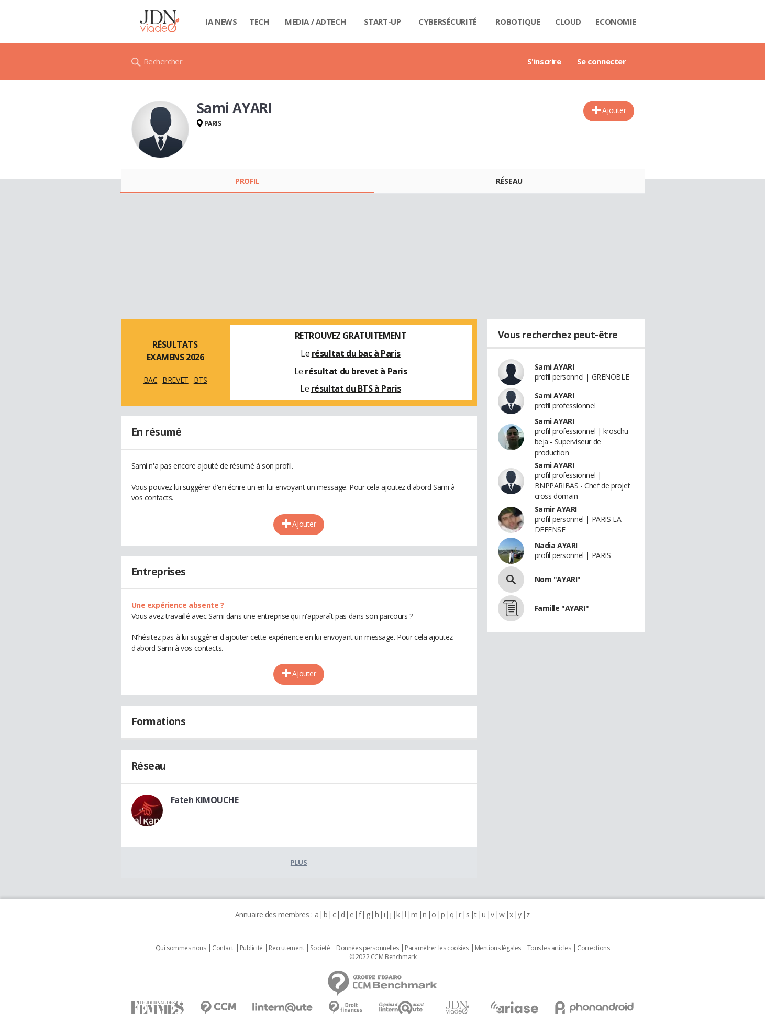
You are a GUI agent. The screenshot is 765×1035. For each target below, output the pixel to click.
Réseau (509, 181)
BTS (200, 380)
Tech (259, 21)
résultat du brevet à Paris (356, 371)
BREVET (175, 380)
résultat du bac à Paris (356, 353)
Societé (320, 948)
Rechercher (163, 61)
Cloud (568, 21)
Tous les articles (549, 948)
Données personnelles (367, 948)
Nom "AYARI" (558, 579)
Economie (615, 21)
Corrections (593, 948)
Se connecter (601, 61)
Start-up (382, 21)
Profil (247, 181)
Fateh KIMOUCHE (205, 800)
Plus (299, 862)
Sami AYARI (554, 367)
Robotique (517, 21)
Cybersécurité (447, 21)
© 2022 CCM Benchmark (383, 957)
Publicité (251, 948)
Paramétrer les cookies (437, 948)
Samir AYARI (556, 509)
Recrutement (286, 948)
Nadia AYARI (556, 545)
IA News (221, 21)
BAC (150, 380)
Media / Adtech (315, 21)
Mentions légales (498, 948)
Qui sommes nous (181, 948)
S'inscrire (544, 61)
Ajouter (614, 110)
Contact (223, 948)
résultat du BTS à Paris (356, 388)
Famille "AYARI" (562, 608)
